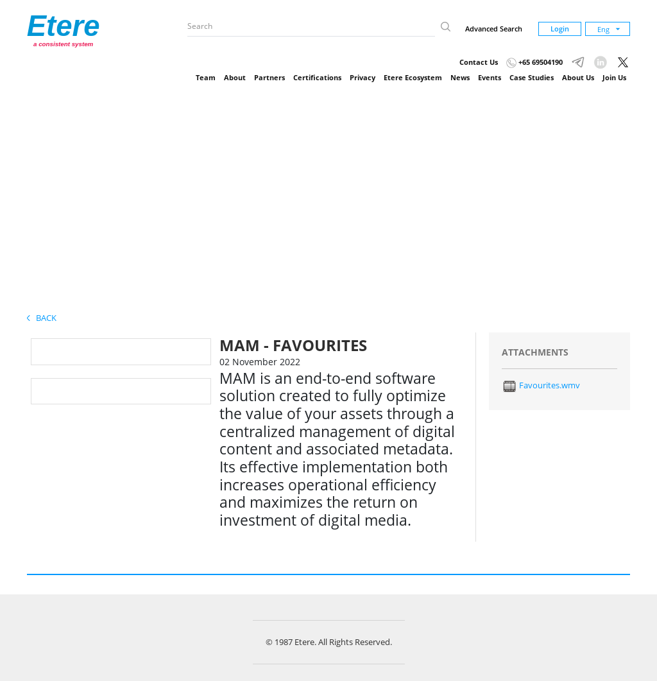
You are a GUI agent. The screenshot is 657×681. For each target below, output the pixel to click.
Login (559, 28)
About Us (578, 77)
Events (489, 77)
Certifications (317, 77)
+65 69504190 (534, 62)
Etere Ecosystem (413, 77)
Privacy (362, 77)
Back (41, 317)
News (460, 77)
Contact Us (478, 62)
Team (206, 77)
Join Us (614, 77)
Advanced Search (493, 28)
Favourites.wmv (541, 385)
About (235, 77)
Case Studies (531, 77)
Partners (269, 77)
